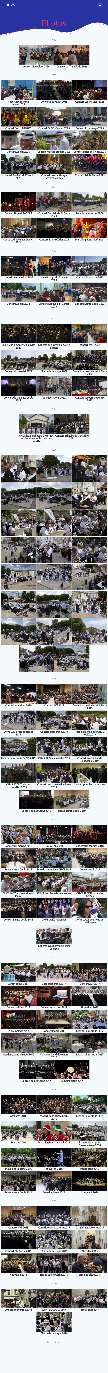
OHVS (10, 4)
